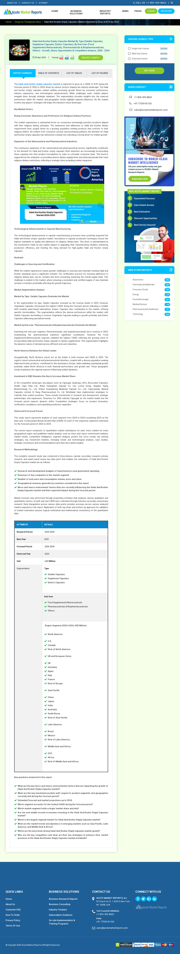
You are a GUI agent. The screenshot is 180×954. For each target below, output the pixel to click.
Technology (138, 314)
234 (167, 314)
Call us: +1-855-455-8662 (149, 3)
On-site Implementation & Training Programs (62, 922)
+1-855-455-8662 (140, 97)
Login (151, 11)
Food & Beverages (141, 299)
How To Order (13, 915)
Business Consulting (59, 904)
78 (167, 309)
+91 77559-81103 (140, 103)
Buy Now (149, 70)
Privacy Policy (13, 920)
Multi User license (137, 53)
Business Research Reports (63, 899)
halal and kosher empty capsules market (39, 84)
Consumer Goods (140, 289)
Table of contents (48, 73)
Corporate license (138, 59)
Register (166, 11)
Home (54, 11)
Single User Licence (138, 48)
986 (167, 280)
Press (138, 11)
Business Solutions (76, 12)
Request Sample (91, 57)
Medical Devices (140, 304)
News (125, 11)
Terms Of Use (13, 925)
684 (167, 285)
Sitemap (43, 3)
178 (167, 304)
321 (167, 300)
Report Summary (22, 73)
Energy (136, 294)
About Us (12, 3)
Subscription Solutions (60, 915)
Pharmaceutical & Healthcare (145, 309)
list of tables (74, 73)
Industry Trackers (58, 909)
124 (167, 295)
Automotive (138, 280)
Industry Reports (105, 12)
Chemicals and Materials (143, 284)
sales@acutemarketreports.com (148, 110)
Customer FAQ (13, 909)
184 (167, 290)
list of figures (100, 73)
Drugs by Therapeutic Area (28, 22)
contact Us (28, 3)
